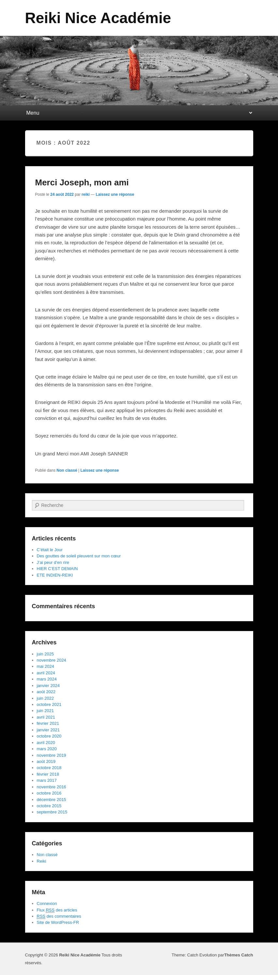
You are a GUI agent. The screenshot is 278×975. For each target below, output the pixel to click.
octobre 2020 (49, 736)
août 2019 (46, 761)
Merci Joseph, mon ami (82, 182)
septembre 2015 (52, 812)
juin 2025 (45, 654)
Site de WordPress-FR (58, 922)
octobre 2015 (49, 805)
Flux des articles (57, 910)
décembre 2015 (51, 799)
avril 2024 (46, 672)
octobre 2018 (49, 767)
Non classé (67, 470)
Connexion (47, 903)
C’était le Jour (50, 549)
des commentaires (59, 916)
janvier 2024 (48, 685)
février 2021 (48, 723)
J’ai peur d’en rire (53, 562)
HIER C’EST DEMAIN (57, 568)
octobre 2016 (49, 793)
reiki (85, 194)
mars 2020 (47, 748)
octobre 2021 (49, 704)
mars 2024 (47, 679)
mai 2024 (45, 666)
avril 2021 (46, 717)
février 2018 (48, 774)
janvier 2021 (48, 729)
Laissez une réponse (115, 194)
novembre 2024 (51, 660)
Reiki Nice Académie (98, 17)
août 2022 (46, 691)
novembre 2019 (51, 755)
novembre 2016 (51, 786)
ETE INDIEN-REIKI (55, 575)
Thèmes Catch (238, 955)
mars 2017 (47, 780)
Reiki (41, 861)
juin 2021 (45, 710)
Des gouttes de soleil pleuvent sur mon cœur (79, 555)
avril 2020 (46, 742)
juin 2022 (45, 698)
